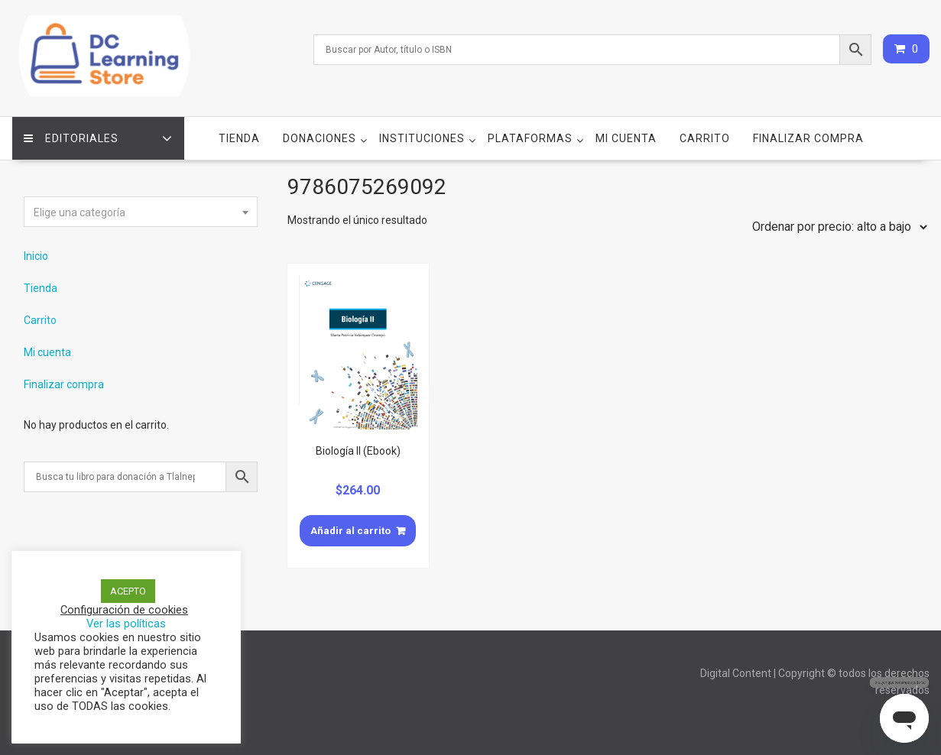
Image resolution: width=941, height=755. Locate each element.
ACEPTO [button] (128, 591)
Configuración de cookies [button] (124, 610)
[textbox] (140, 212)
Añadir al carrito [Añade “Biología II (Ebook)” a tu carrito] (350, 530)
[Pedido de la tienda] (836, 227)
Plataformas (530, 138)
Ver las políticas (126, 623)
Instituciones (422, 138)
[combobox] (141, 211)
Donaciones (319, 138)
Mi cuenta (626, 138)
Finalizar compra (808, 138)
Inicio (36, 256)
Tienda (239, 138)
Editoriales (71, 138)
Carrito (705, 138)
